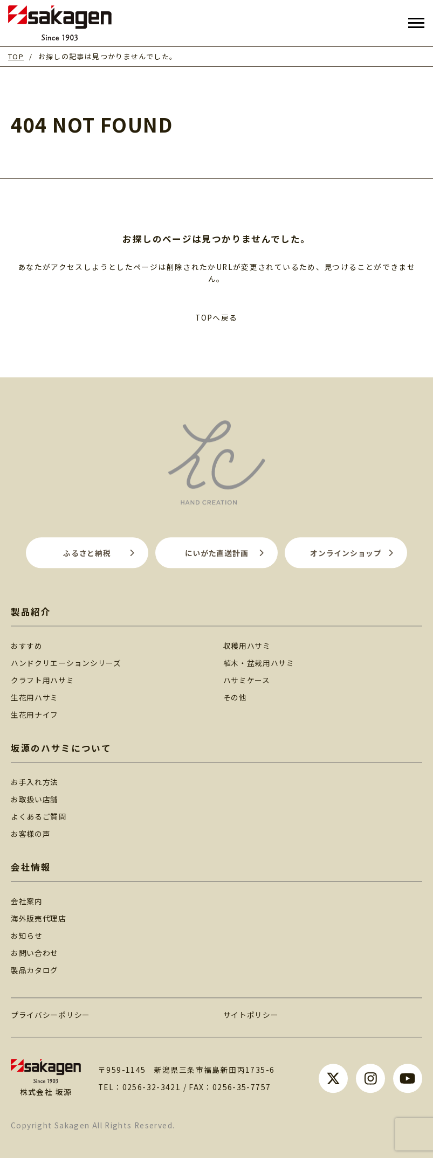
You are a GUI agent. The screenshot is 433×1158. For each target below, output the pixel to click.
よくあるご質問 (38, 816)
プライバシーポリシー (50, 1014)
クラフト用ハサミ (42, 680)
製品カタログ (34, 970)
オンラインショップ (345, 552)
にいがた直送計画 (217, 552)
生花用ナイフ (34, 714)
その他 (235, 697)
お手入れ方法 (34, 781)
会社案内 (27, 901)
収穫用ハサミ (247, 645)
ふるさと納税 (87, 552)
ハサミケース (246, 680)
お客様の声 (30, 833)
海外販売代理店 (38, 918)
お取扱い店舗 (34, 799)
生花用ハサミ (34, 697)
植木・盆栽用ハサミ (258, 662)
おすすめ (27, 645)
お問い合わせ (34, 952)
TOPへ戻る (216, 317)
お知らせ (27, 935)
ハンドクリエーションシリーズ (66, 662)
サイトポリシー (251, 1014)
